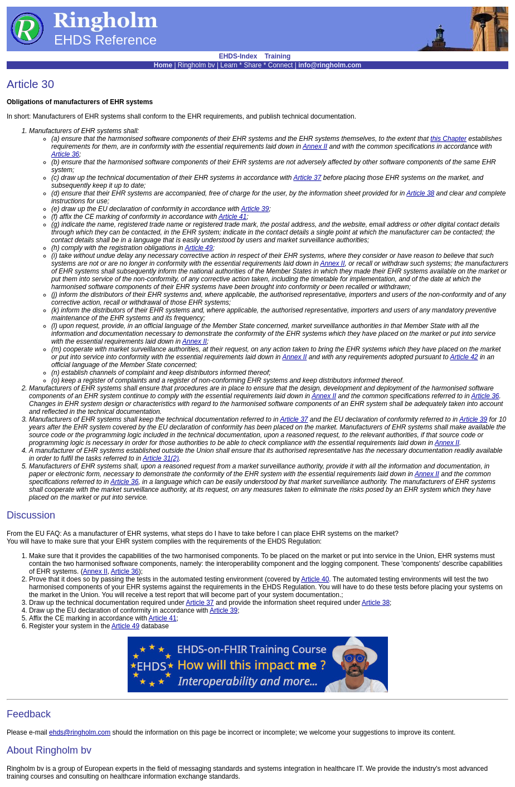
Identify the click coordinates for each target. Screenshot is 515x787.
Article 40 (315, 579)
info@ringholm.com (329, 65)
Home (163, 65)
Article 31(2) (161, 458)
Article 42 (464, 357)
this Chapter (448, 139)
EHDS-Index (238, 56)
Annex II (315, 146)
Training (278, 56)
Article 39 (255, 209)
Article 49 (199, 248)
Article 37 (307, 178)
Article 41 (232, 217)
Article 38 (420, 193)
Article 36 (65, 154)
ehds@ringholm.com (79, 732)
